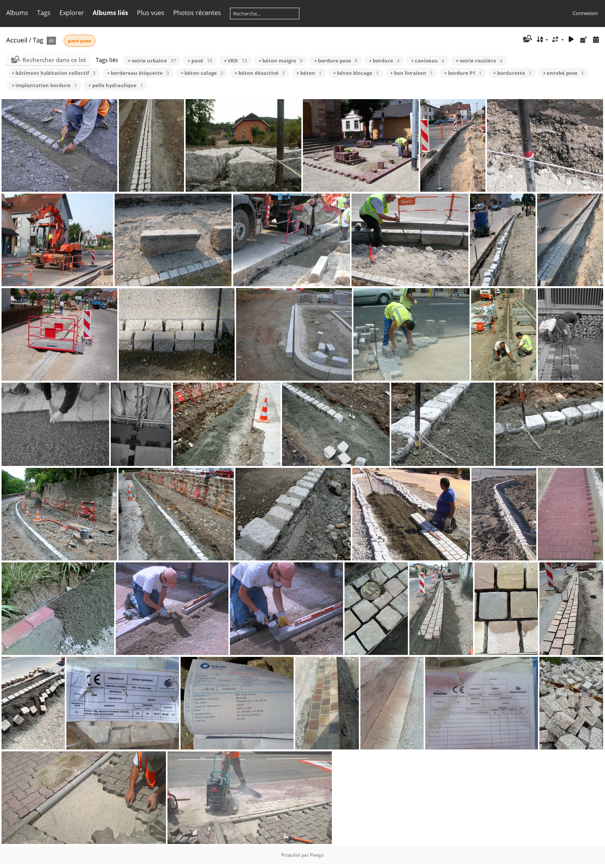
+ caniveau (427, 60)
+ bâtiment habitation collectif (53, 72)
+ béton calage (202, 72)
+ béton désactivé (260, 72)
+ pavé (200, 60)
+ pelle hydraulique (115, 85)
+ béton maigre (280, 60)
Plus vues (150, 12)
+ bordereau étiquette (138, 72)
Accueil (16, 39)
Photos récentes (197, 12)
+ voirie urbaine (152, 60)
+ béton (308, 72)
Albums (17, 12)
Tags (44, 12)
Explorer (71, 12)
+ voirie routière (479, 60)
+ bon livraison (411, 72)
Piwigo (317, 855)
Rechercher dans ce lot (54, 60)
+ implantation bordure (44, 85)
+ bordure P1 (463, 72)
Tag (38, 39)
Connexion (585, 13)
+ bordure (384, 60)
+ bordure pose (335, 60)
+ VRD (235, 60)
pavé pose (79, 40)
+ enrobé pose (563, 72)
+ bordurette (512, 72)
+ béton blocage (356, 72)
